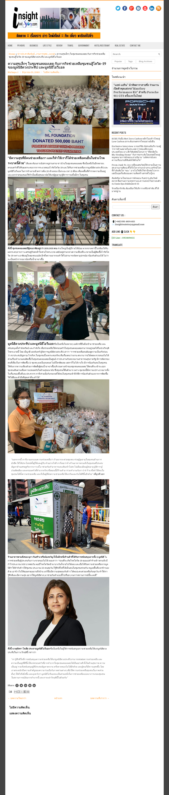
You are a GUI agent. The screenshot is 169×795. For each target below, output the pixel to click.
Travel (70, 45)
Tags (130, 61)
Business (34, 45)
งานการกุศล (41, 54)
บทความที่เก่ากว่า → (99, 698)
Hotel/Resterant (102, 45)
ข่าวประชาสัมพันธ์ (26, 54)
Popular (118, 61)
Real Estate (120, 45)
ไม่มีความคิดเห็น (51, 72)
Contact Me (135, 45)
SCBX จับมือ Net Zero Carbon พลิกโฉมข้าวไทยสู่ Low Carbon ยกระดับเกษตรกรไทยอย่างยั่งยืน (136, 140)
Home (10, 45)
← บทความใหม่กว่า (17, 698)
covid (52, 54)
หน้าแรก (58, 698)
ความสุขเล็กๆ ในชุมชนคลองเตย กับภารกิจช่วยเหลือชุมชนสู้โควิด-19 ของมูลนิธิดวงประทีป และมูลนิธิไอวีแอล (57, 65)
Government (83, 45)
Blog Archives (145, 61)
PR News (21, 45)
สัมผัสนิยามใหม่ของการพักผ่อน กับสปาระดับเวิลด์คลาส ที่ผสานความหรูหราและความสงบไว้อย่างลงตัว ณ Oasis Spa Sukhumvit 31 (136, 181)
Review (59, 45)
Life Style (47, 45)
